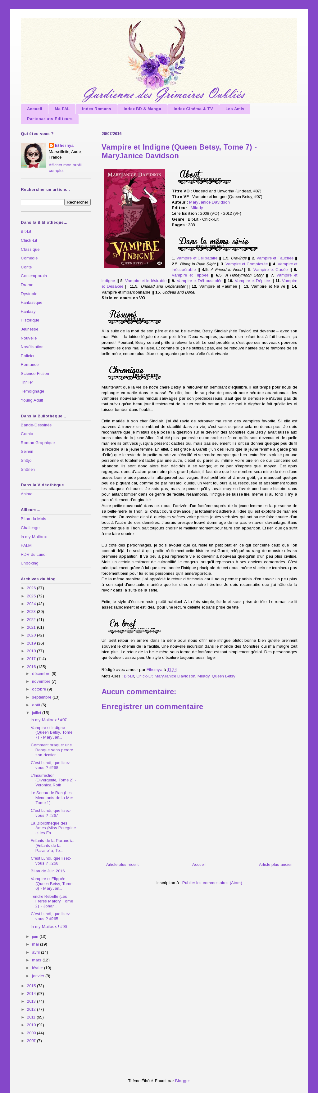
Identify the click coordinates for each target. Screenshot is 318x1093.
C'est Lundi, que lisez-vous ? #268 (51, 765)
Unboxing (30, 563)
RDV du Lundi (34, 554)
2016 (32, 666)
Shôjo (26, 460)
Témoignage (32, 391)
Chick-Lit (144, 676)
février (38, 967)
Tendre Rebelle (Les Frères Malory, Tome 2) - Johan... (52, 901)
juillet (37, 712)
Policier (27, 355)
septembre (42, 697)
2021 (32, 627)
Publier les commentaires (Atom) (212, 882)
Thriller (27, 382)
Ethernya (64, 145)
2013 (32, 1001)
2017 (32, 658)
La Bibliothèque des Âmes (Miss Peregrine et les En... (53, 828)
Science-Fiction (35, 373)
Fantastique (31, 302)
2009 (32, 1033)
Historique (30, 320)
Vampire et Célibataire (196, 258)
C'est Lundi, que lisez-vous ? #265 (51, 916)
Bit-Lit (129, 676)
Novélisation (32, 346)
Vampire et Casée (270, 269)
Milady (197, 207)
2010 (32, 1025)
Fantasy (28, 311)
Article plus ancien (276, 864)
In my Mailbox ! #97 (49, 719)
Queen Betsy (223, 676)
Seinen (27, 451)
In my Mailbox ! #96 (49, 926)
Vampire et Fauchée (275, 258)
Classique (30, 249)
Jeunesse (29, 329)
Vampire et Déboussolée (199, 280)
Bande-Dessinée (36, 425)
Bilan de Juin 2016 (48, 871)
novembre (42, 681)
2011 (32, 1017)
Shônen (28, 469)
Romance (30, 364)
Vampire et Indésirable (145, 280)
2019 (32, 643)
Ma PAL (62, 108)
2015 (32, 985)
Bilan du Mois (33, 518)
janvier (38, 976)
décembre (42, 673)
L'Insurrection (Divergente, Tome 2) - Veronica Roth (53, 780)
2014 (32, 993)
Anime (26, 494)
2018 (32, 651)
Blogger (182, 1080)
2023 (32, 611)
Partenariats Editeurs (50, 118)
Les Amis (234, 108)
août (36, 705)
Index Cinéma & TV (193, 108)
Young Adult (32, 400)
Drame (27, 284)
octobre (39, 689)
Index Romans (96, 108)
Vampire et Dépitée (252, 280)
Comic (27, 433)
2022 (32, 619)
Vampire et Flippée (190, 275)
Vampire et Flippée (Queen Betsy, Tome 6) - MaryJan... (51, 883)
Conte (26, 267)
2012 (32, 1009)
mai (36, 944)
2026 (32, 588)
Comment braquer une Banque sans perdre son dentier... (52, 750)
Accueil (34, 108)
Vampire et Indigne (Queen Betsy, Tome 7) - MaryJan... (51, 732)
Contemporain (34, 275)
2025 (32, 596)
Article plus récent (122, 864)
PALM (26, 545)
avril (36, 952)
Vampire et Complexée (246, 264)
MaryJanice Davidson (209, 202)
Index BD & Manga (142, 108)
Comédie (29, 258)
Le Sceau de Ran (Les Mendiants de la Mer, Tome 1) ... (52, 797)
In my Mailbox (34, 536)
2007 (32, 1040)
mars (37, 960)
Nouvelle (29, 338)
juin (35, 936)
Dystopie (29, 293)
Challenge (30, 527)
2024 (32, 603)
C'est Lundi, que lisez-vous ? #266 (51, 861)
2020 (32, 635)
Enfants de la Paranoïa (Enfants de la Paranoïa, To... (52, 845)
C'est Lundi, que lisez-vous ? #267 (51, 813)
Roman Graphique (38, 442)
